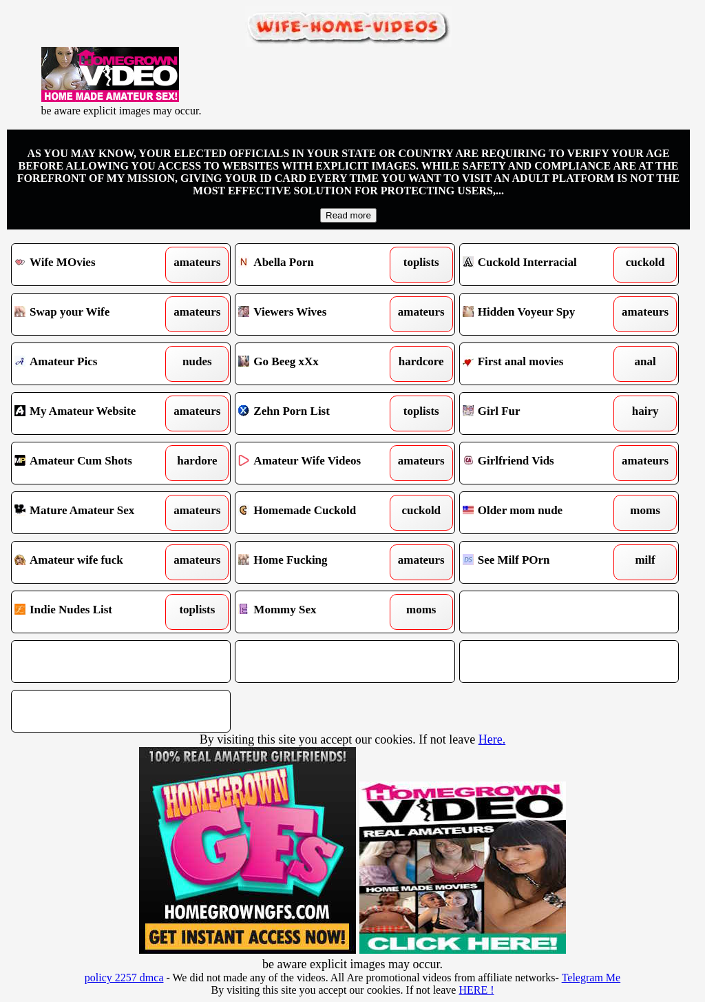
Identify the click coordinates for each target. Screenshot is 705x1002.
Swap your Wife (92, 314)
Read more (348, 215)
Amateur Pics (92, 364)
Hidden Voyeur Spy (541, 314)
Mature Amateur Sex (92, 513)
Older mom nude (541, 513)
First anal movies (541, 364)
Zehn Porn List (316, 413)
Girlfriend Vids (541, 463)
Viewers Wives (316, 314)
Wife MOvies (92, 265)
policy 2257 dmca (124, 977)
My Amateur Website (92, 413)
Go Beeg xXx (316, 364)
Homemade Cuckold (316, 513)
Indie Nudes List (92, 612)
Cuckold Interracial (541, 265)
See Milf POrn (541, 562)
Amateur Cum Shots (92, 463)
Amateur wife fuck (92, 562)
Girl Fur (541, 413)
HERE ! (476, 990)
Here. (491, 739)
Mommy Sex (316, 612)
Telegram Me (591, 977)
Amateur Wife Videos (316, 463)
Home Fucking (316, 562)
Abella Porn (316, 265)
